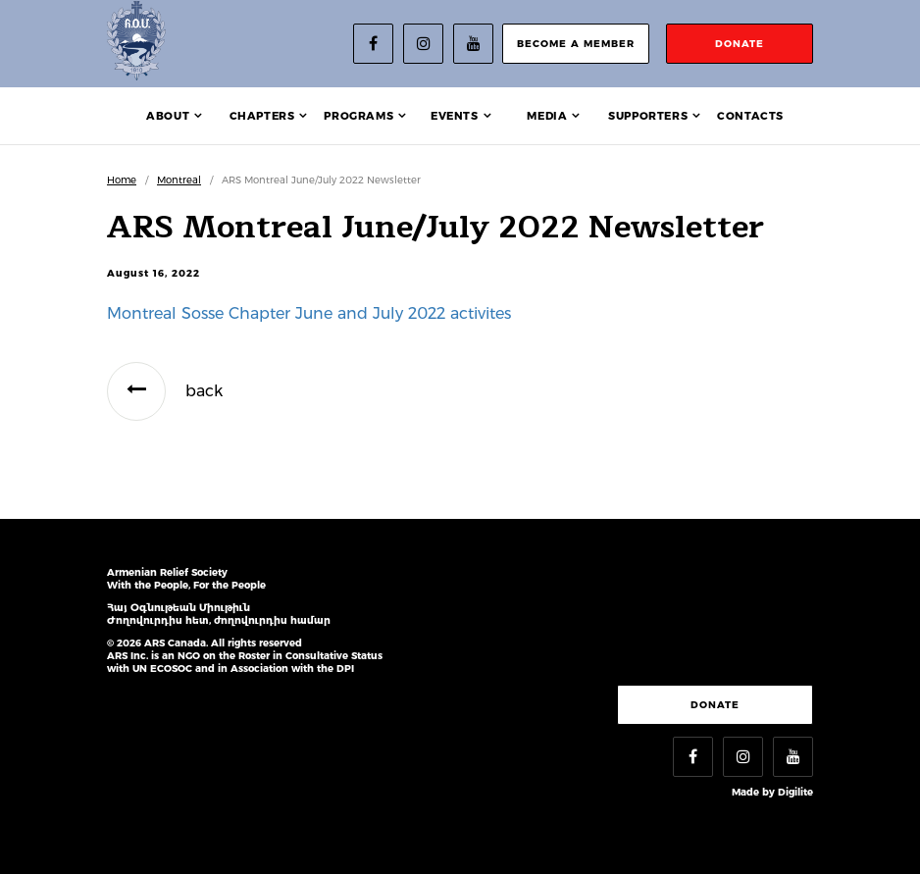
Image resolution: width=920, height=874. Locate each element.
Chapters (262, 116)
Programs (358, 116)
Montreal (179, 180)
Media (547, 116)
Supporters (648, 116)
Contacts (750, 116)
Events (455, 116)
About (167, 116)
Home (121, 180)
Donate (715, 704)
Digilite (795, 792)
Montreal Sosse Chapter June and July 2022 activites (309, 313)
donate (739, 43)
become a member (576, 43)
